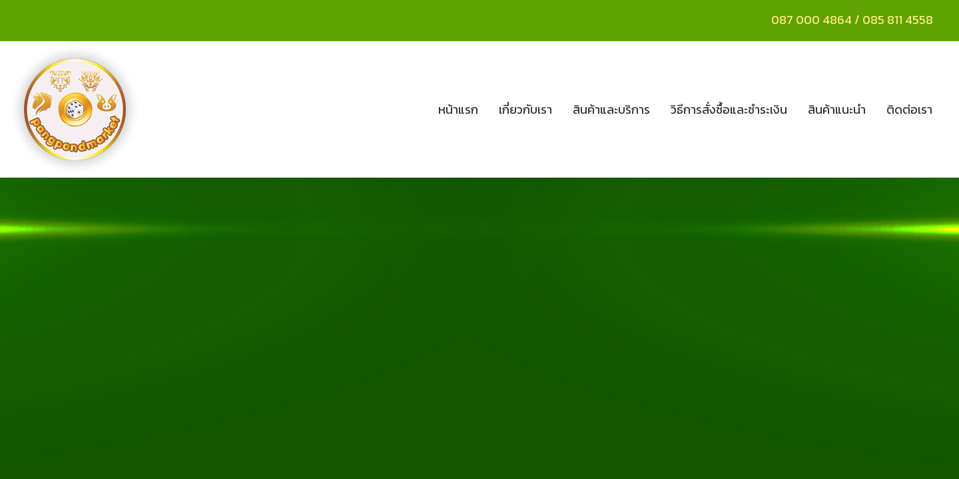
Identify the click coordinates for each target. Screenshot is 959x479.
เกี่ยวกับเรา (525, 109)
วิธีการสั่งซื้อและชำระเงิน (729, 109)
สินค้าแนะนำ (837, 109)
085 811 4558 (899, 20)
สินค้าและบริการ (611, 109)
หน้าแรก (458, 109)
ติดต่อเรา (909, 109)
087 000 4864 (811, 20)
